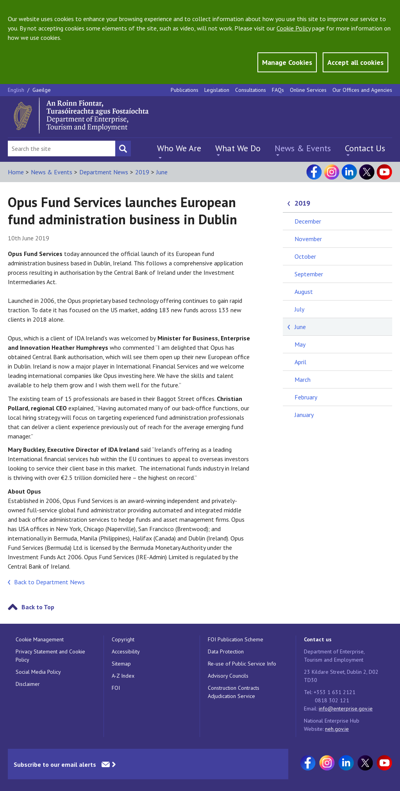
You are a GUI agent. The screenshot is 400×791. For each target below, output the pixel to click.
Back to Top (37, 607)
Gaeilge (41, 89)
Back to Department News (49, 582)
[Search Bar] (61, 148)
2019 (142, 172)
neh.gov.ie (337, 728)
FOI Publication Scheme (235, 639)
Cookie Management (40, 639)
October (305, 256)
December (308, 221)
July (299, 309)
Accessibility (126, 651)
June (162, 172)
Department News (103, 172)
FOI (116, 687)
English (17, 89)
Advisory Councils (228, 675)
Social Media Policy (38, 671)
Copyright (123, 639)
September (309, 274)
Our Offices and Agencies (362, 89)
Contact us (318, 639)
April (300, 362)
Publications (184, 89)
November (308, 239)
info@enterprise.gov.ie (346, 708)
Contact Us (365, 148)
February (306, 397)
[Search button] (123, 148)
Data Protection (226, 651)
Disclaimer (28, 683)
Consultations (250, 89)
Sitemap (121, 663)
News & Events (303, 148)
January (304, 415)
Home (16, 172)
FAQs (278, 89)
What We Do (238, 148)
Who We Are (179, 148)
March (303, 379)
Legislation (216, 89)
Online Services (308, 89)
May (300, 344)
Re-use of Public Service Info (242, 663)
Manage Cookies (287, 62)
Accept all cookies (355, 62)
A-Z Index (123, 675)
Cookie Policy (294, 28)
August (304, 291)
